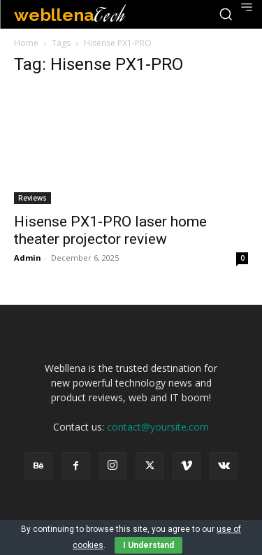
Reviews (32, 198)
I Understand (148, 545)
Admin (27, 257)
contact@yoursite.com (158, 426)
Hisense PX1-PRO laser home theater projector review (110, 230)
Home (26, 43)
